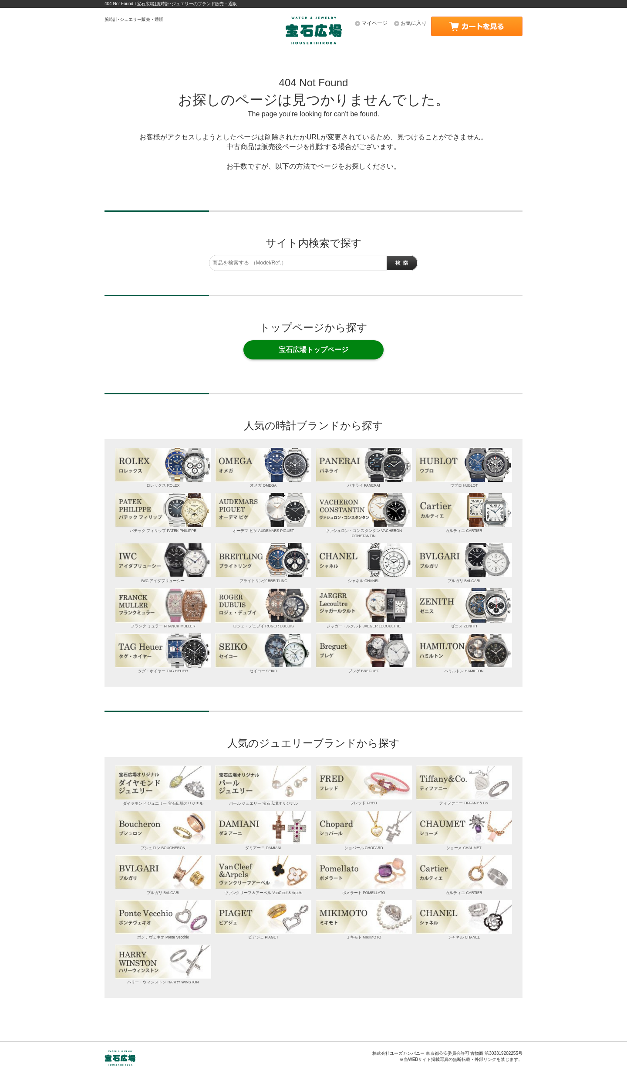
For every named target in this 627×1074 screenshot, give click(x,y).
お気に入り (414, 23)
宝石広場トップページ (313, 349)
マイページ (374, 23)
